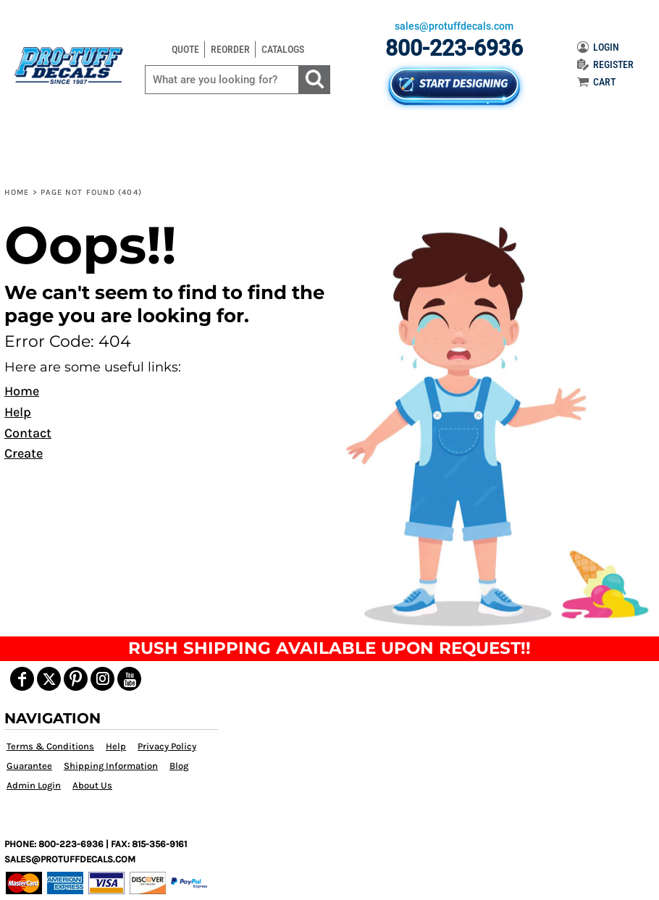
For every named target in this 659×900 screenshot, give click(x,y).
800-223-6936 (454, 48)
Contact (27, 433)
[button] (493, 424)
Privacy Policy (167, 746)
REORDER (230, 49)
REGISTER (605, 64)
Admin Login (34, 785)
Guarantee (29, 765)
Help (17, 412)
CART (596, 82)
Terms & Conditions (50, 746)
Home (16, 192)
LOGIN (598, 47)
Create (23, 453)
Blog (178, 765)
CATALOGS (282, 49)
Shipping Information (111, 765)
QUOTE (185, 49)
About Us (92, 785)
